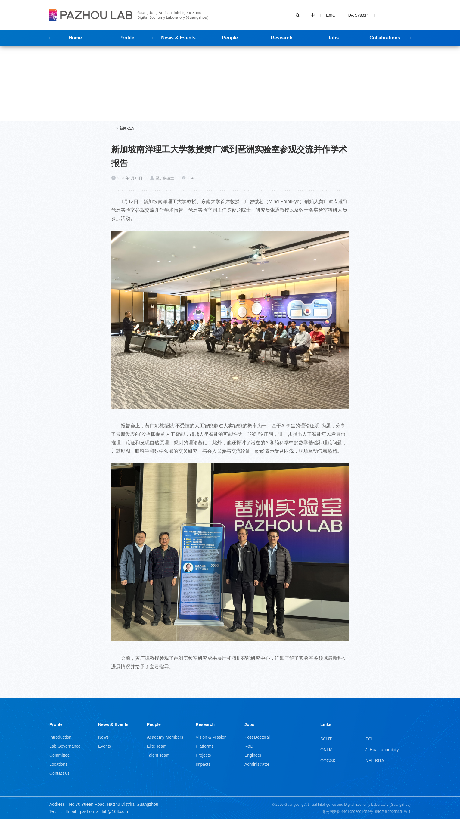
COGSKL (329, 760)
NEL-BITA (374, 760)
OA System (358, 15)
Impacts (203, 764)
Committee (59, 755)
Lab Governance (65, 746)
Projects (203, 755)
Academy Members (165, 737)
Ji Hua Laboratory (382, 749)
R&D (248, 746)
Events (104, 746)
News (103, 737)
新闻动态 (127, 128)
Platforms (204, 746)
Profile (56, 724)
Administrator (256, 764)
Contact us (59, 773)
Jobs (249, 724)
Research (205, 724)
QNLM (326, 749)
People (154, 724)
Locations (58, 764)
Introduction (60, 737)
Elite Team (156, 746)
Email (331, 15)
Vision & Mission (211, 737)
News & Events (113, 724)
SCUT (326, 739)
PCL (369, 739)
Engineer (252, 755)
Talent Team (158, 755)
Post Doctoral (257, 737)
